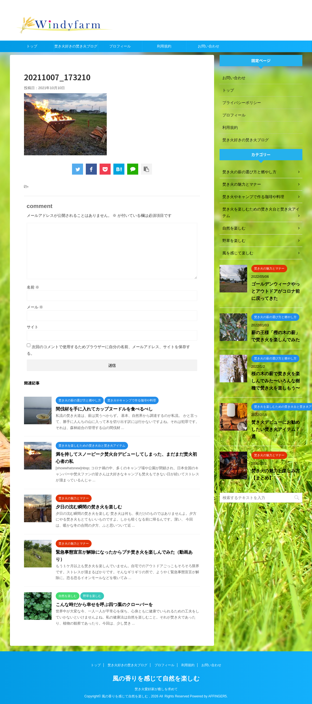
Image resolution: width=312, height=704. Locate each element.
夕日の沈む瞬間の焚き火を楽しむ (89, 507)
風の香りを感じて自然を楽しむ (156, 678)
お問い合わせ (208, 46)
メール (35, 307)
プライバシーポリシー (241, 102)
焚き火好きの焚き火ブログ (75, 46)
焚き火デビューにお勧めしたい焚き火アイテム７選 (275, 429)
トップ (31, 46)
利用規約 (164, 46)
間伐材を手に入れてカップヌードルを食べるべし (104, 409)
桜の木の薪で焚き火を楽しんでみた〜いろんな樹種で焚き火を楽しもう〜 (275, 380)
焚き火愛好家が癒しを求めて (156, 689)
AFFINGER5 (217, 696)
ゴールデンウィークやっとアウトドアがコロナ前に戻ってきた (275, 291)
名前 (33, 287)
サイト (32, 327)
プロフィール (120, 46)
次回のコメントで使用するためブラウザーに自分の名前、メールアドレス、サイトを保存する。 (108, 350)
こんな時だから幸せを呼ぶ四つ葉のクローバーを (104, 604)
